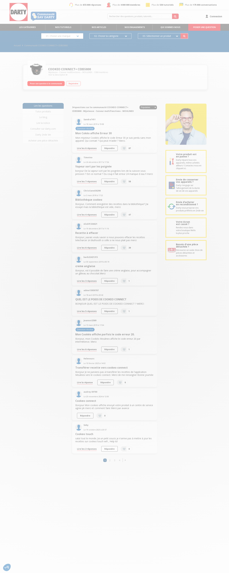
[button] (125, 460)
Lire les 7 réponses (87, 181)
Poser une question (204, 27)
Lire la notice (43, 123)
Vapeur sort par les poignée (93, 166)
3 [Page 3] (114, 460)
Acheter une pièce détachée (43, 140)
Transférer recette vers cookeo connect (101, 367)
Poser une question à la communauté (46, 84)
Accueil (17, 45)
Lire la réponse (85, 382)
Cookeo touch (84, 434)
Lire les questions (43, 105)
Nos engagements (135, 27)
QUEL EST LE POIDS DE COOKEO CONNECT (100, 299)
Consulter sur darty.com (43, 128)
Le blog (43, 117)
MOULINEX (87, 72)
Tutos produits (43, 111)
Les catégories (27, 27)
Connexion (216, 16)
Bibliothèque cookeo (88, 199)
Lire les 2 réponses (87, 449)
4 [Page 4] (119, 460)
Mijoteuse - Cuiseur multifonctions (64, 72)
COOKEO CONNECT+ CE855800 (69, 69)
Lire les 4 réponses (87, 214)
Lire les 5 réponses (87, 311)
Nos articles (99, 27)
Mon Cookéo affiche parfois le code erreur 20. (104, 334)
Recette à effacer (86, 233)
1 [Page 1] (105, 460)
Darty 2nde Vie (43, 134)
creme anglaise (85, 266)
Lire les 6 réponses (87, 148)
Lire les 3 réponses (87, 281)
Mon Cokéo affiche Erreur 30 (93, 133)
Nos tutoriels (63, 27)
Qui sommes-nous (170, 27)
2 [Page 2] (109, 460)
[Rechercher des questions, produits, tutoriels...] (175, 16)
